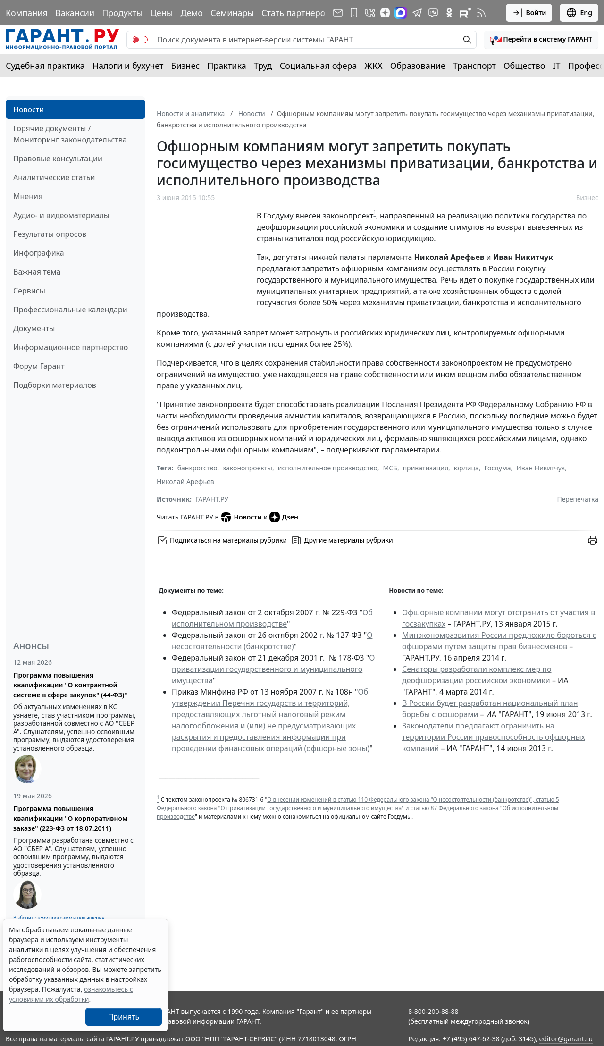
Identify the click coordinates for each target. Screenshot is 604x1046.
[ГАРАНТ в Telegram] (417, 12)
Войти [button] (529, 12)
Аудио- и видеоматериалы (61, 215)
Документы (34, 328)
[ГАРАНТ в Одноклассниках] (449, 12)
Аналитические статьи (54, 177)
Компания (27, 12)
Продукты (122, 12)
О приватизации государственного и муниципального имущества (273, 669)
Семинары (232, 12)
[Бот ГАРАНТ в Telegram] (433, 12)
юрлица (466, 467)
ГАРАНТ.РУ (211, 498)
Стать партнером (296, 12)
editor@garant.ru (566, 1038)
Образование (417, 65)
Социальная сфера (318, 65)
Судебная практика (45, 65)
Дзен (283, 517)
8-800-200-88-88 (433, 1011)
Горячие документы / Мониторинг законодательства (70, 134)
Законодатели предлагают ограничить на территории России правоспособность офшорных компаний (493, 736)
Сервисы (29, 290)
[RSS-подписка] (481, 12)
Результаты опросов (49, 234)
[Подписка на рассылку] (338, 12)
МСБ (390, 467)
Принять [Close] (124, 1017)
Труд (263, 65)
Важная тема (37, 272)
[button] (541, 40)
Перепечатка (577, 498)
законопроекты (247, 467)
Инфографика (38, 253)
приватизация (425, 467)
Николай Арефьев (185, 481)
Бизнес (185, 65)
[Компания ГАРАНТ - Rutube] (465, 12)
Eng (579, 12)
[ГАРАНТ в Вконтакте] (370, 12)
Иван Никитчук (540, 467)
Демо (191, 12)
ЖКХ (374, 65)
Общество (524, 65)
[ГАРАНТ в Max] (400, 13)
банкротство (197, 467)
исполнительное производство (328, 467)
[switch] (140, 39)
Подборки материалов (54, 385)
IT (557, 65)
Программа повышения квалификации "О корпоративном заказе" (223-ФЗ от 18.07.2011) (70, 818)
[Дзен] (385, 12)
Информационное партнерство (70, 347)
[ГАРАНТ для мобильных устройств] (354, 12)
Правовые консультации (57, 158)
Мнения (27, 196)
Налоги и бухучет (128, 65)
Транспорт (474, 65)
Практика (226, 65)
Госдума (498, 467)
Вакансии (74, 12)
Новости (28, 109)
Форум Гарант (39, 366)
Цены (161, 12)
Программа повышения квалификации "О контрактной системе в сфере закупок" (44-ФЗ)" (70, 684)
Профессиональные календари (70, 309)
